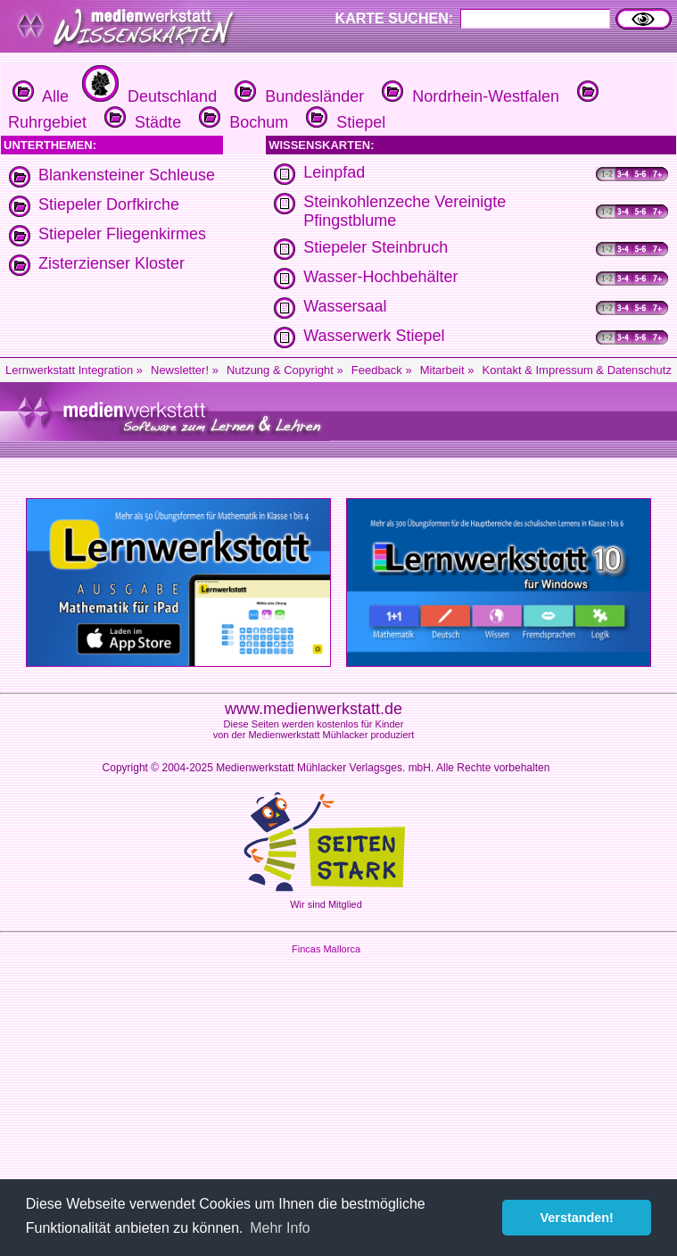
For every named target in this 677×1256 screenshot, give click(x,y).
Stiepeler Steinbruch (375, 247)
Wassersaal (344, 306)
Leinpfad (334, 172)
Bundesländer (297, 96)
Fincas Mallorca (326, 949)
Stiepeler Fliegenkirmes (122, 234)
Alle (40, 96)
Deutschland (147, 96)
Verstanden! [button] (577, 1217)
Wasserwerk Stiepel (373, 336)
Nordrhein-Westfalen (468, 96)
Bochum (241, 122)
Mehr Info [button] (280, 1227)
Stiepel (343, 122)
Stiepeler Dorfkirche (108, 204)
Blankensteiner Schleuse (126, 175)
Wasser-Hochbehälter (380, 277)
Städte (140, 122)
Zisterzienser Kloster (111, 263)
